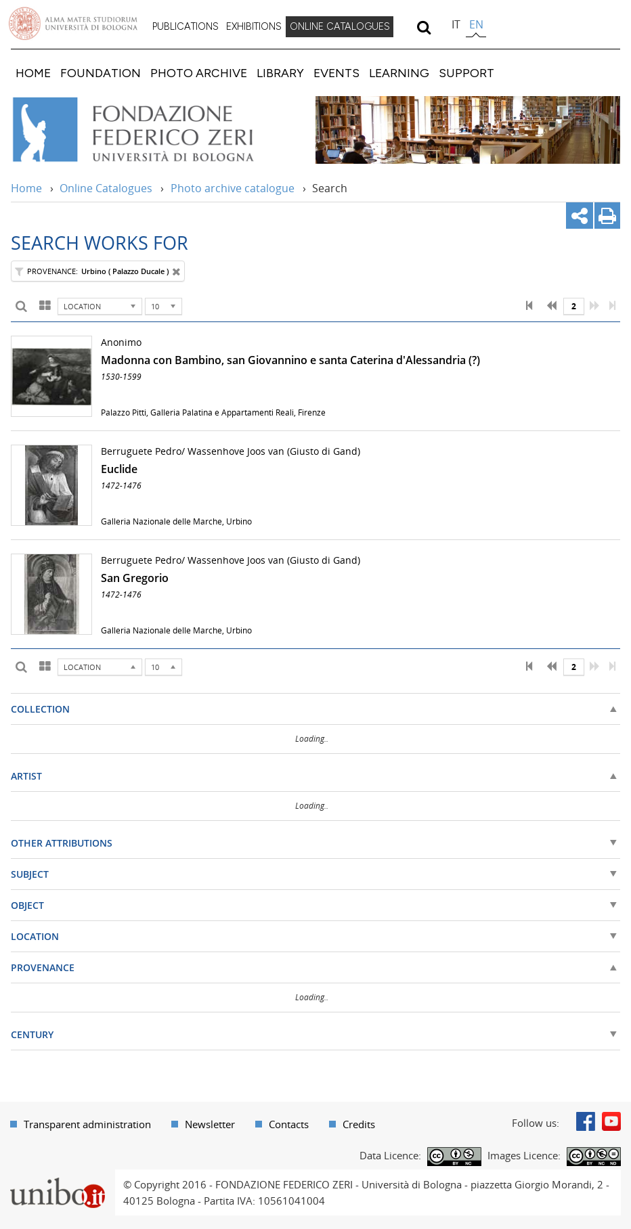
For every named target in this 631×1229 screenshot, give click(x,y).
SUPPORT (466, 73)
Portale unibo (57, 1177)
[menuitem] (185, 27)
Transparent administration (87, 1124)
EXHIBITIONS (254, 26)
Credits (359, 1124)
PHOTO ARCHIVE (198, 73)
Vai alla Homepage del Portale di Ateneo (73, 23)
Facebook (585, 1121)
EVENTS (336, 73)
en (476, 24)
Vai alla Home (151, 130)
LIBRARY (280, 73)
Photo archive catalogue (233, 188)
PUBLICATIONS (185, 26)
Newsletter (210, 1124)
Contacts (289, 1124)
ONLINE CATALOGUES (340, 26)
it (456, 24)
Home (26, 188)
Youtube (611, 1121)
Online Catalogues (106, 188)
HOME (33, 73)
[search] (423, 27)
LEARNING (399, 73)
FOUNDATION (100, 73)
